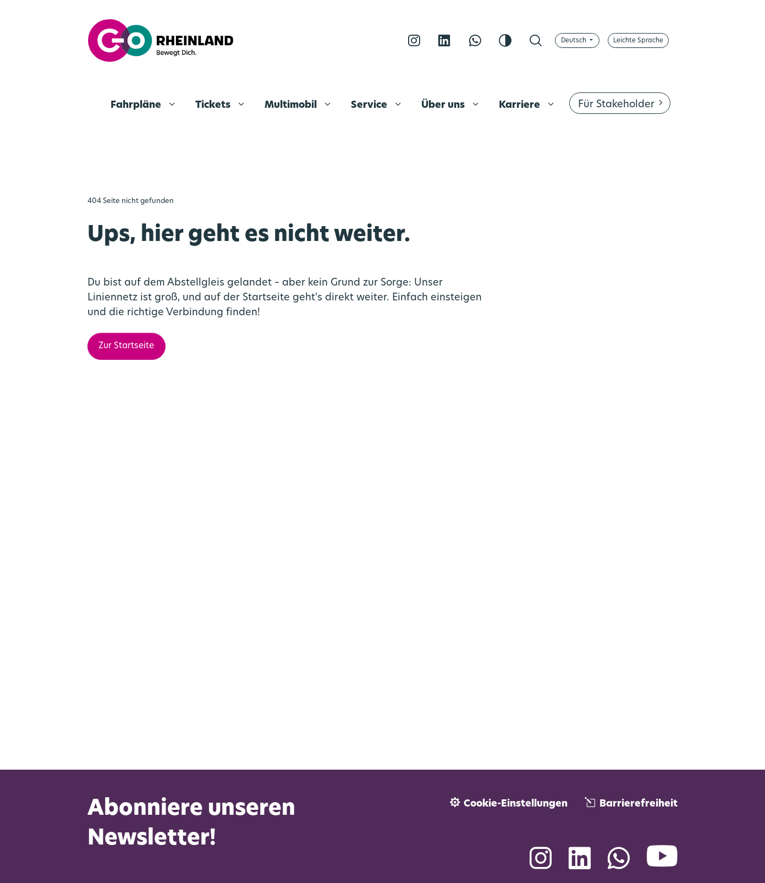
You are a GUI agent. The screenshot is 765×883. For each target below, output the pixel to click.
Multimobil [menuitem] (292, 105)
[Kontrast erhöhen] (505, 41)
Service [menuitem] (370, 105)
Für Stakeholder (616, 105)
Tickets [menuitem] (214, 105)
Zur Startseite (126, 346)
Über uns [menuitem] (444, 105)
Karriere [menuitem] (520, 105)
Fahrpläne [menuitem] (137, 105)
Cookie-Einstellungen (516, 804)
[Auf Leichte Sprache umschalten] (638, 40)
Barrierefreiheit (638, 804)
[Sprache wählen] (577, 40)
